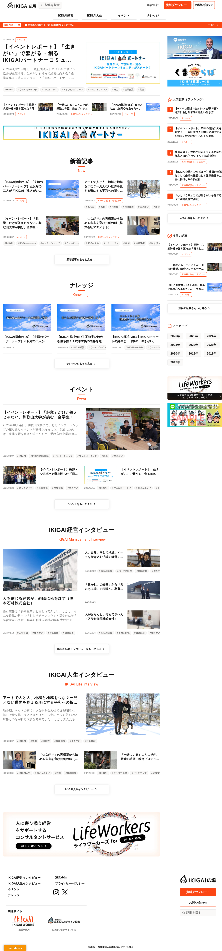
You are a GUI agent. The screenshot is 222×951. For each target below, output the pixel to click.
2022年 (193, 344)
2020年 (175, 353)
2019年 (193, 353)
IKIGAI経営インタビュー (24, 877)
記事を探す (191, 913)
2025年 (193, 336)
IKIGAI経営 (65, 15)
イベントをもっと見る (82, 504)
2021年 (211, 344)
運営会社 (153, 5)
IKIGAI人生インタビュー (81, 789)
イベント (124, 15)
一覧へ (213, 25)
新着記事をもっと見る (82, 259)
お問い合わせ (204, 5)
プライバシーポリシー (70, 883)
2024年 (211, 336)
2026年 (175, 336)
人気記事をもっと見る (195, 218)
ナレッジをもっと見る (82, 363)
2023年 (175, 344)
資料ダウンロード (178, 5)
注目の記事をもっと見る (194, 308)
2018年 (211, 353)
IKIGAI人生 (94, 15)
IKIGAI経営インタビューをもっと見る (81, 649)
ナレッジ (153, 15)
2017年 (175, 362)
